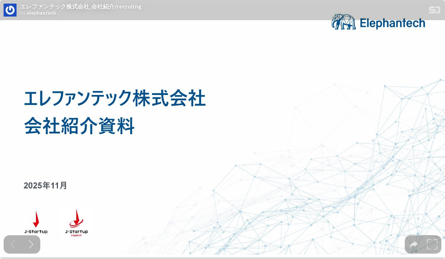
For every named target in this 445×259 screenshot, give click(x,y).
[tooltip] (414, 244)
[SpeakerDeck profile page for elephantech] (10, 10)
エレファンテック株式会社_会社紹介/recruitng (80, 6)
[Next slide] (31, 244)
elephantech (41, 12)
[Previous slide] (13, 244)
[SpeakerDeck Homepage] (434, 11)
